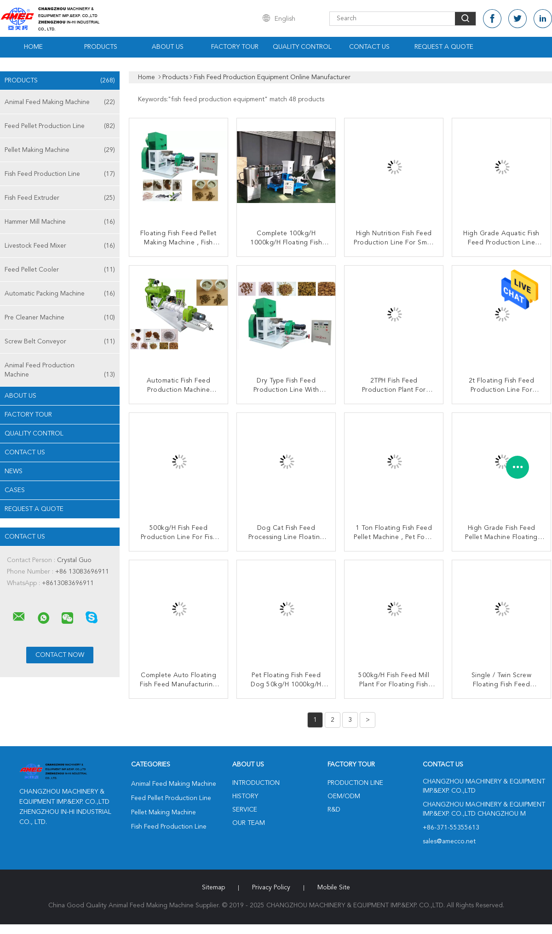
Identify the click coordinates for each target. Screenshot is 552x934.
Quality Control (302, 47)
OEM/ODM (344, 796)
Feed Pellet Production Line (60, 126)
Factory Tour (235, 47)
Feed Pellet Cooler (60, 269)
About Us (168, 47)
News (14, 471)
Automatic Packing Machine (60, 293)
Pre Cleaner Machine (60, 317)
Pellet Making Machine (60, 150)
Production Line (355, 783)
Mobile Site (333, 887)
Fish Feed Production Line (60, 174)
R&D (334, 809)
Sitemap (213, 887)
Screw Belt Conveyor (60, 341)
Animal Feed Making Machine (60, 102)
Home (33, 47)
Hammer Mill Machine (60, 221)
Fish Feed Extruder (60, 198)
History (245, 796)
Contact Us (369, 47)
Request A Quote (443, 47)
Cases (15, 490)
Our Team (248, 823)
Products (100, 47)
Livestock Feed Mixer (60, 245)
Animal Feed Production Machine (60, 370)
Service (244, 809)
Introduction (256, 783)
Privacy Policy (271, 887)
